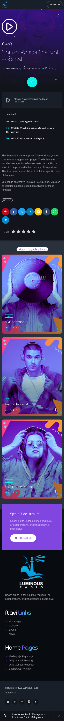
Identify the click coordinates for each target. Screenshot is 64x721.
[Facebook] (36, 702)
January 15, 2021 (30, 68)
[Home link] (5, 5)
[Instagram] (29, 702)
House (7, 44)
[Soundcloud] (22, 702)
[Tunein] (15, 702)
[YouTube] (8, 702)
